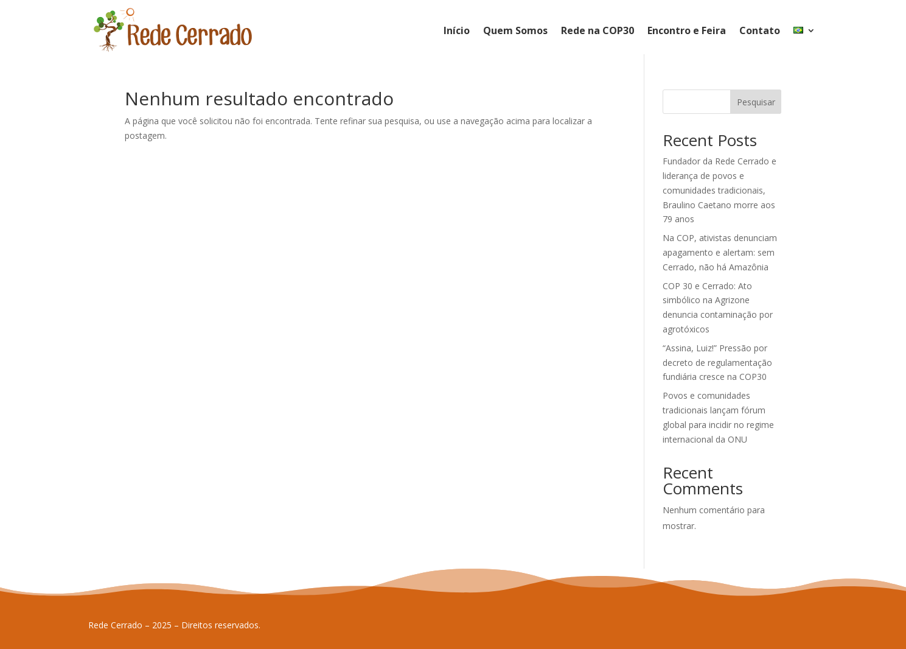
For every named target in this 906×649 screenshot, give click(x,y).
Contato (759, 30)
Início (457, 30)
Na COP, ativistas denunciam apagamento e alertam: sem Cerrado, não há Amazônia (720, 252)
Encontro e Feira (686, 30)
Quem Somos (515, 30)
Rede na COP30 (597, 30)
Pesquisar (756, 102)
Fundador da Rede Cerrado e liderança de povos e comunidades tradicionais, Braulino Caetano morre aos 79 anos (719, 190)
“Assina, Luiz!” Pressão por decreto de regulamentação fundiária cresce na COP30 (717, 362)
